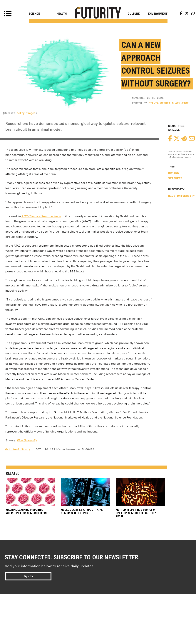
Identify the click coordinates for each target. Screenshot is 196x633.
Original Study (17, 449)
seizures (175, 178)
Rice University (181, 196)
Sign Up (28, 576)
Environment (157, 13)
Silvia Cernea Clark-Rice (169, 103)
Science (34, 13)
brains (173, 173)
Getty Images (26, 113)
